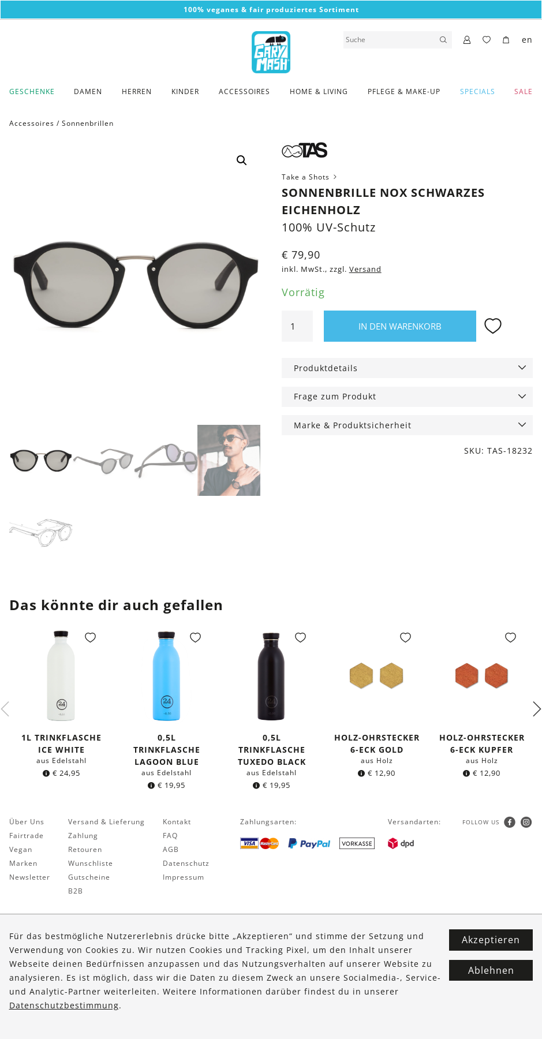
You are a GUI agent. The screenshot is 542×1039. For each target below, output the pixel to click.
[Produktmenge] (297, 326)
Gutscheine (89, 878)
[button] (241, 160)
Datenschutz (186, 864)
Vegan (20, 850)
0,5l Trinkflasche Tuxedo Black (272, 750)
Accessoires (244, 91)
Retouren (85, 850)
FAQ (170, 837)
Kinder (185, 91)
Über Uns (26, 823)
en (527, 39)
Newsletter (29, 878)
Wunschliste (90, 864)
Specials (477, 91)
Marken (23, 864)
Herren (137, 91)
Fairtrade (26, 837)
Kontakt (177, 823)
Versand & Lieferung (106, 823)
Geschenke (32, 91)
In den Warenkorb (400, 326)
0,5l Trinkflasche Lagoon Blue (166, 750)
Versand (365, 269)
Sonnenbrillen (88, 123)
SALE (523, 91)
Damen (88, 91)
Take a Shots (310, 177)
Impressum (183, 878)
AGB (171, 850)
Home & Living (319, 91)
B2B (75, 892)
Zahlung (83, 837)
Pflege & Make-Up (404, 91)
